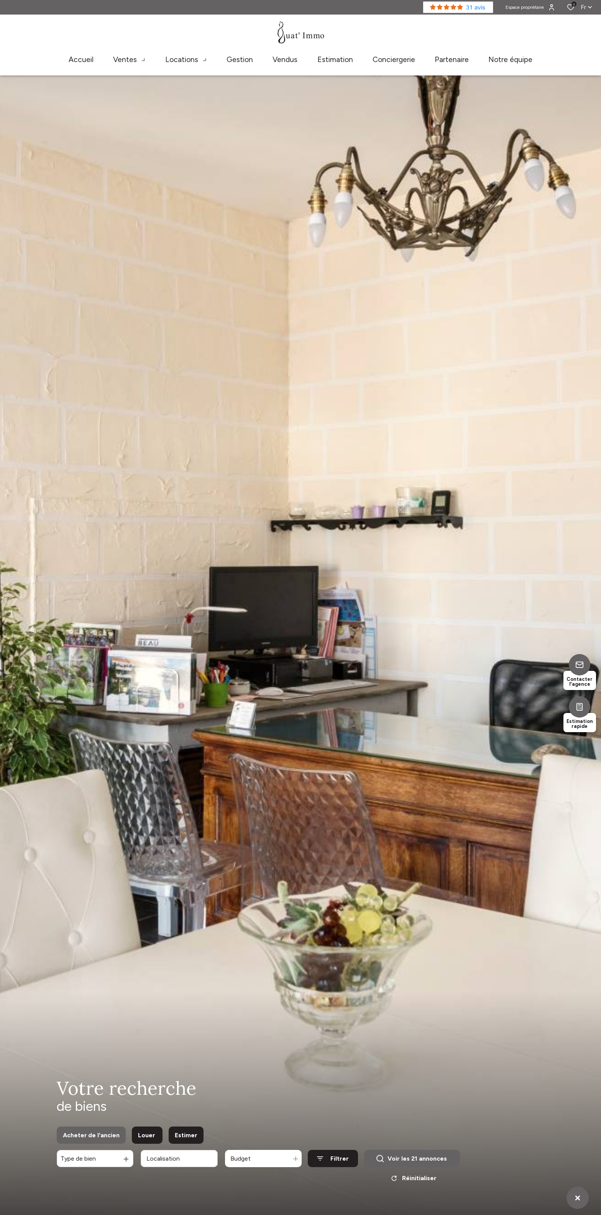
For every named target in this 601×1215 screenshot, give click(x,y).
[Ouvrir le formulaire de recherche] (333, 1158)
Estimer (186, 1135)
